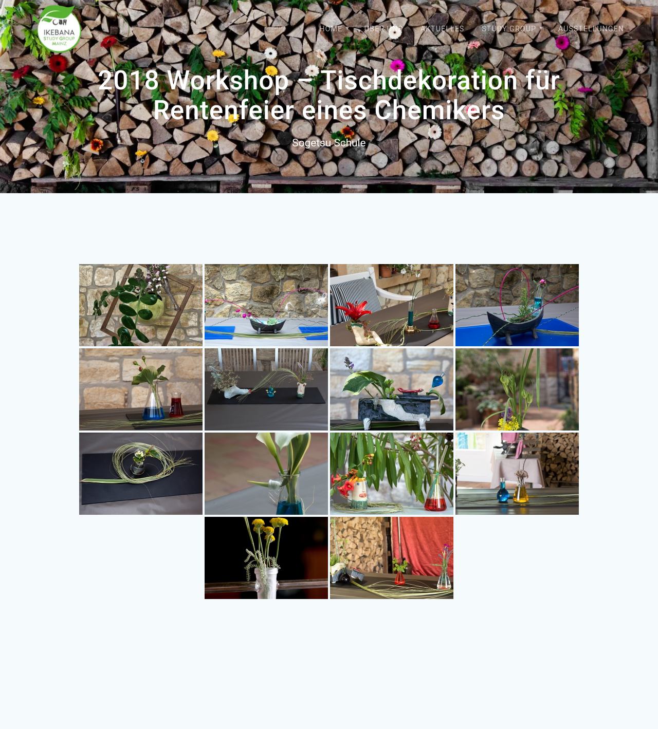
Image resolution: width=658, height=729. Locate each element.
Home (330, 29)
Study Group (509, 29)
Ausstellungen (591, 29)
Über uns (383, 29)
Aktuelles (443, 29)
